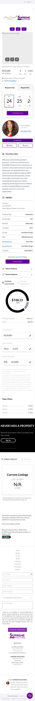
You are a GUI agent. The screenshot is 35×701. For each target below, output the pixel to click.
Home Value (17, 564)
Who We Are (17, 567)
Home (17, 550)
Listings (17, 553)
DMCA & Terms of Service (19, 698)
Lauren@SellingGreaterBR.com (17, 653)
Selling (17, 558)
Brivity (16, 696)
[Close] (31, 682)
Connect (17, 569)
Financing (17, 561)
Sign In (28, 2)
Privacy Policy (6, 698)
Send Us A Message (17, 630)
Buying (18, 556)
